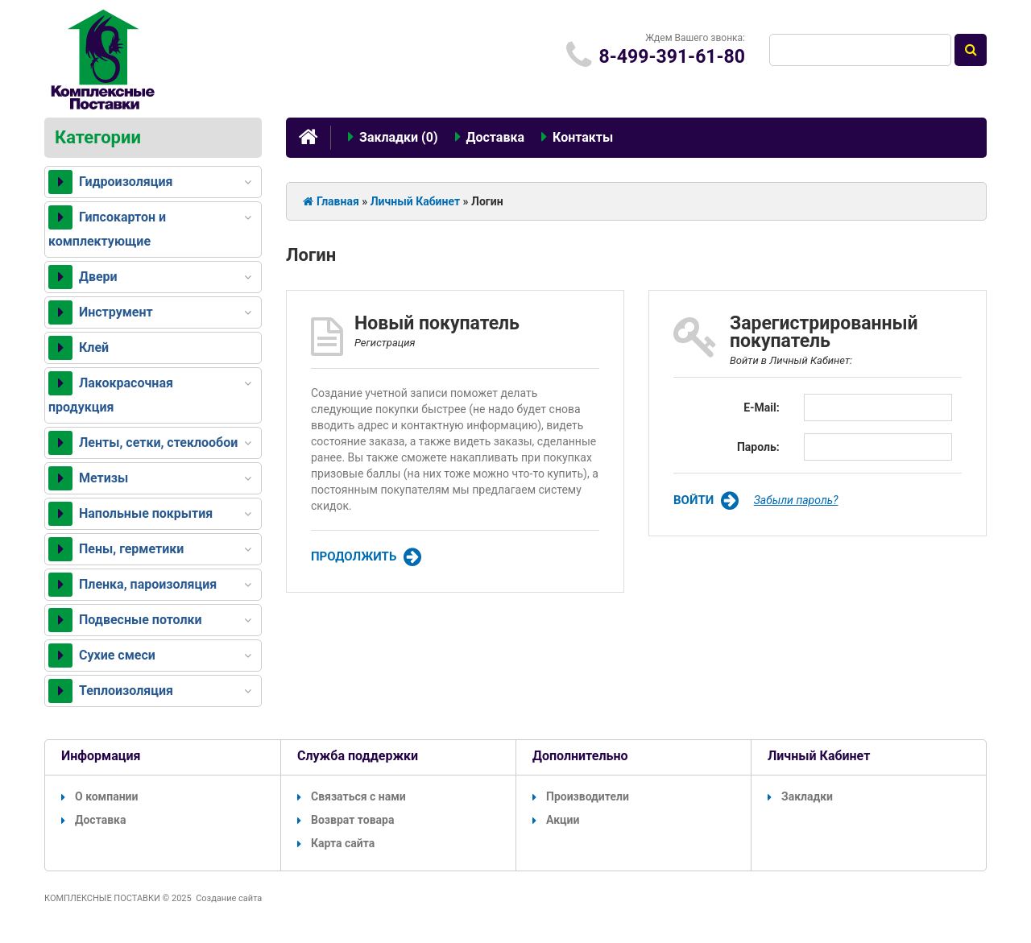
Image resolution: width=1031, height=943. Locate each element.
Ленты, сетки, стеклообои (143, 443)
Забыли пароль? (796, 500)
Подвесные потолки (125, 620)
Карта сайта (336, 843)
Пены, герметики (116, 549)
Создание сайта (229, 898)
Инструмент (100, 312)
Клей (78, 348)
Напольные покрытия (130, 514)
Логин (487, 201)
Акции (555, 819)
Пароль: (758, 446)
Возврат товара (345, 819)
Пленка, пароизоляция (132, 585)
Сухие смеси (101, 655)
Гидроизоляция (110, 182)
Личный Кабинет (415, 201)
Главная (331, 201)
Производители (580, 796)
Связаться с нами (351, 796)
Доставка (93, 819)
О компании (99, 796)
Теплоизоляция (110, 691)
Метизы (88, 478)
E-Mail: (761, 407)
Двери (83, 277)
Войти (706, 500)
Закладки (800, 796)
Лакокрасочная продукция (110, 393)
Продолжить (366, 557)
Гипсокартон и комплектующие (107, 227)
